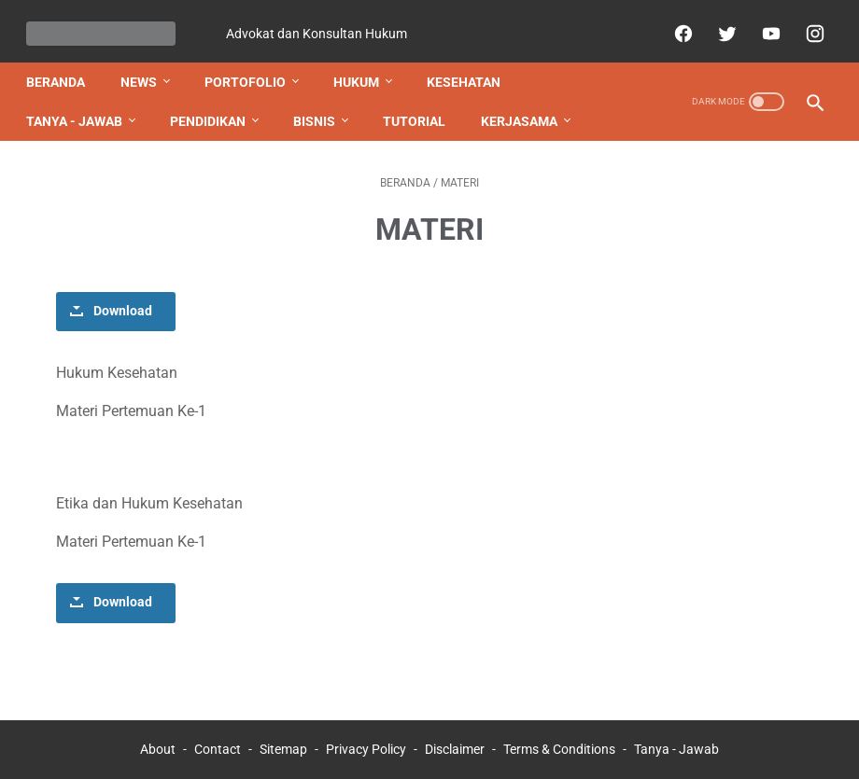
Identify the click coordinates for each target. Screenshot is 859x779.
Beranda (63, 64)
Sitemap (283, 731)
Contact (217, 731)
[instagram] (805, 22)
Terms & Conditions (559, 731)
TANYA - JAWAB (82, 103)
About (158, 731)
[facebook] (674, 22)
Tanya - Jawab (676, 731)
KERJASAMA (526, 103)
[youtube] (761, 22)
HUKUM (364, 64)
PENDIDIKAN (215, 103)
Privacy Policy (366, 731)
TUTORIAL (421, 103)
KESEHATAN (471, 64)
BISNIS (322, 103)
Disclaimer (455, 731)
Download (122, 293)
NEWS (146, 64)
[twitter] (717, 22)
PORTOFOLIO (252, 64)
